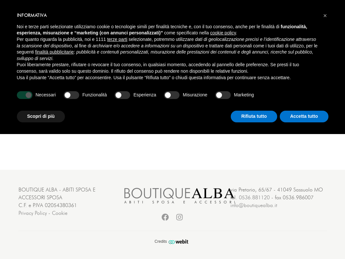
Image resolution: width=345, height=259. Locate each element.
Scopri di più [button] (41, 116)
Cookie (60, 213)
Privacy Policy (32, 213)
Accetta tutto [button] (304, 116)
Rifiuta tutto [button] (254, 116)
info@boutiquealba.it (253, 205)
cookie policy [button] (223, 32)
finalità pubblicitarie (54, 52)
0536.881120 (254, 197)
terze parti (117, 39)
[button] (325, 15)
